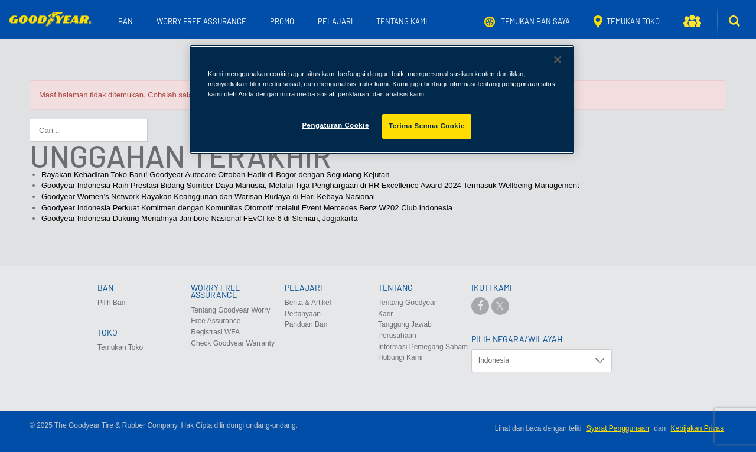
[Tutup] (558, 60)
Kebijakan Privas (697, 428)
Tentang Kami (401, 21)
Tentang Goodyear (407, 302)
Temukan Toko (627, 21)
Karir (385, 314)
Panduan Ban (306, 324)
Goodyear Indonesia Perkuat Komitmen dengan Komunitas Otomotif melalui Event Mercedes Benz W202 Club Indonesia (246, 207)
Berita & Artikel (308, 302)
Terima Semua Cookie (427, 125)
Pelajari (335, 21)
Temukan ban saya (527, 22)
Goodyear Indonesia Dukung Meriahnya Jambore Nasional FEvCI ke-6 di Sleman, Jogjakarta (199, 218)
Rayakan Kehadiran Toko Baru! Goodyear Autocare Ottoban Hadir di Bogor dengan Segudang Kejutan (215, 174)
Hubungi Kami (400, 357)
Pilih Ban (111, 302)
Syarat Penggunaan (617, 428)
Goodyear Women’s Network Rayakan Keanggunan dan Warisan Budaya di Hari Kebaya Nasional (208, 196)
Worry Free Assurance (201, 21)
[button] (694, 22)
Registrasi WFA (215, 332)
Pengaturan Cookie (335, 125)
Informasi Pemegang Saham (423, 347)
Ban (125, 21)
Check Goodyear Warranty (233, 343)
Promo (282, 21)
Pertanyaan (303, 314)
